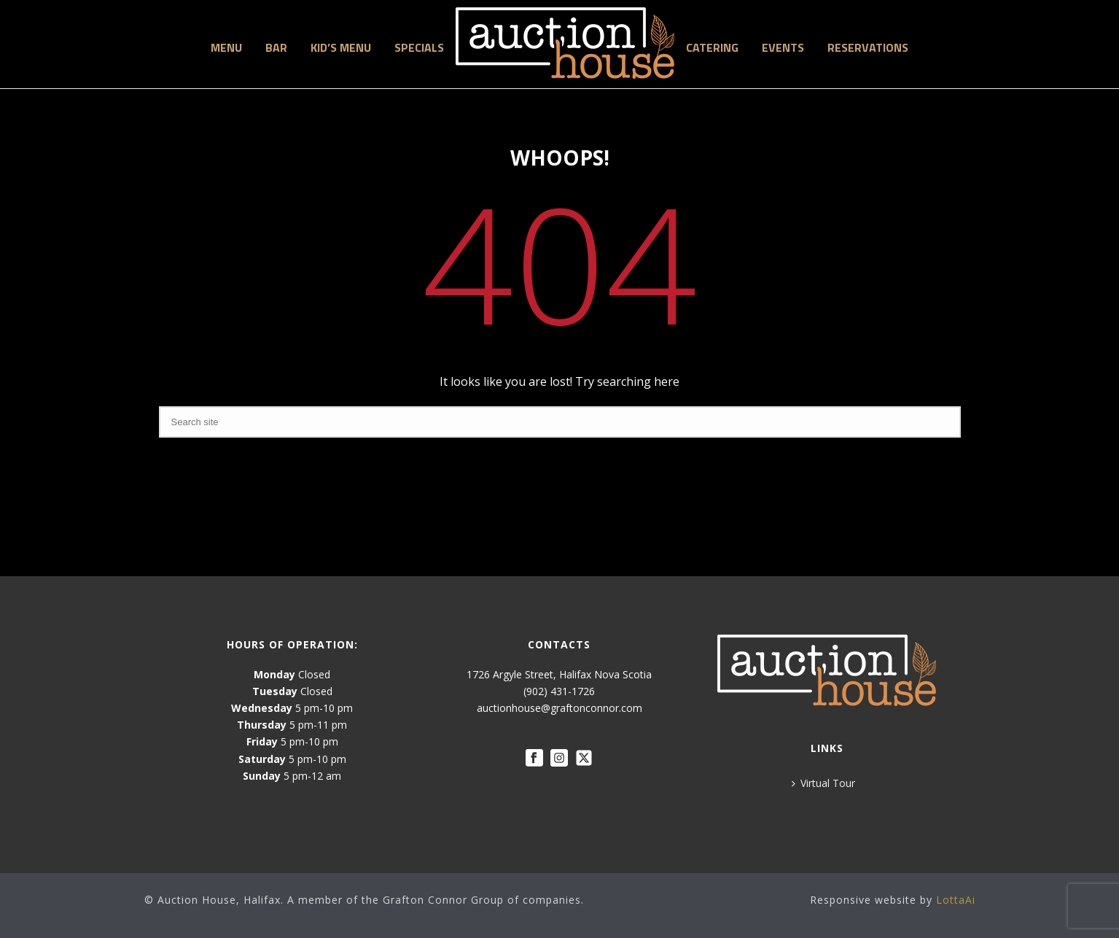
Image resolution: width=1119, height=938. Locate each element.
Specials (419, 47)
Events (783, 47)
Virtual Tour (823, 783)
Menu (226, 47)
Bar (276, 47)
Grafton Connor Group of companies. (483, 900)
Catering (712, 47)
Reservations (867, 47)
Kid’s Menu (341, 47)
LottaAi (955, 900)
